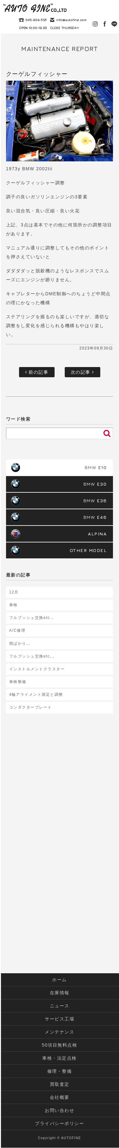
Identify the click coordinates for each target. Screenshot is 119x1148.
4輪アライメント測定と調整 (36, 694)
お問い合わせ (59, 1110)
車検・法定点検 (59, 1058)
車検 (13, 605)
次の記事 (82, 372)
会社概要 (59, 1097)
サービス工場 (59, 1018)
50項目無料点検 (59, 1045)
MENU (111, 8)
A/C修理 (17, 630)
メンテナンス (59, 1031)
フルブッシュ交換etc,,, (32, 656)
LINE (114, 24)
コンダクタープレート (30, 707)
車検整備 (17, 682)
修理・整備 (59, 1071)
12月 (14, 592)
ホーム (59, 979)
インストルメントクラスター (37, 669)
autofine (35, 8)
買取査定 (59, 1084)
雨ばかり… (20, 643)
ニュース (59, 1005)
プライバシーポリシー (59, 1123)
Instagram (95, 24)
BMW (96, 467)
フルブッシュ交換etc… (31, 617)
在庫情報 (59, 992)
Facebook (104, 24)
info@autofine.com (71, 20)
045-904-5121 (36, 20)
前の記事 (37, 372)
